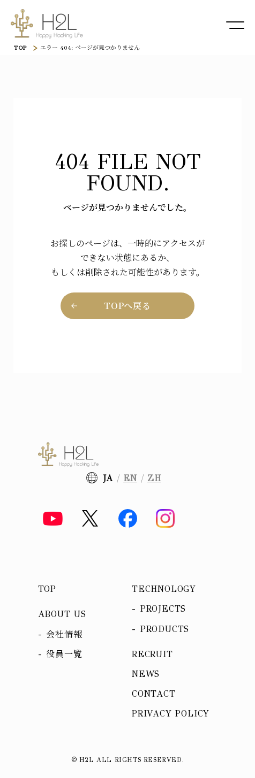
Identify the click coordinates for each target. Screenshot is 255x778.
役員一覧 (64, 654)
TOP (20, 47)
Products (164, 629)
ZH (154, 478)
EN (130, 478)
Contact (154, 694)
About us (62, 614)
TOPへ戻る (127, 305)
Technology (164, 589)
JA (108, 478)
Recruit (152, 654)
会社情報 (64, 634)
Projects (163, 609)
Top (47, 589)
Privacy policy (170, 713)
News (146, 674)
